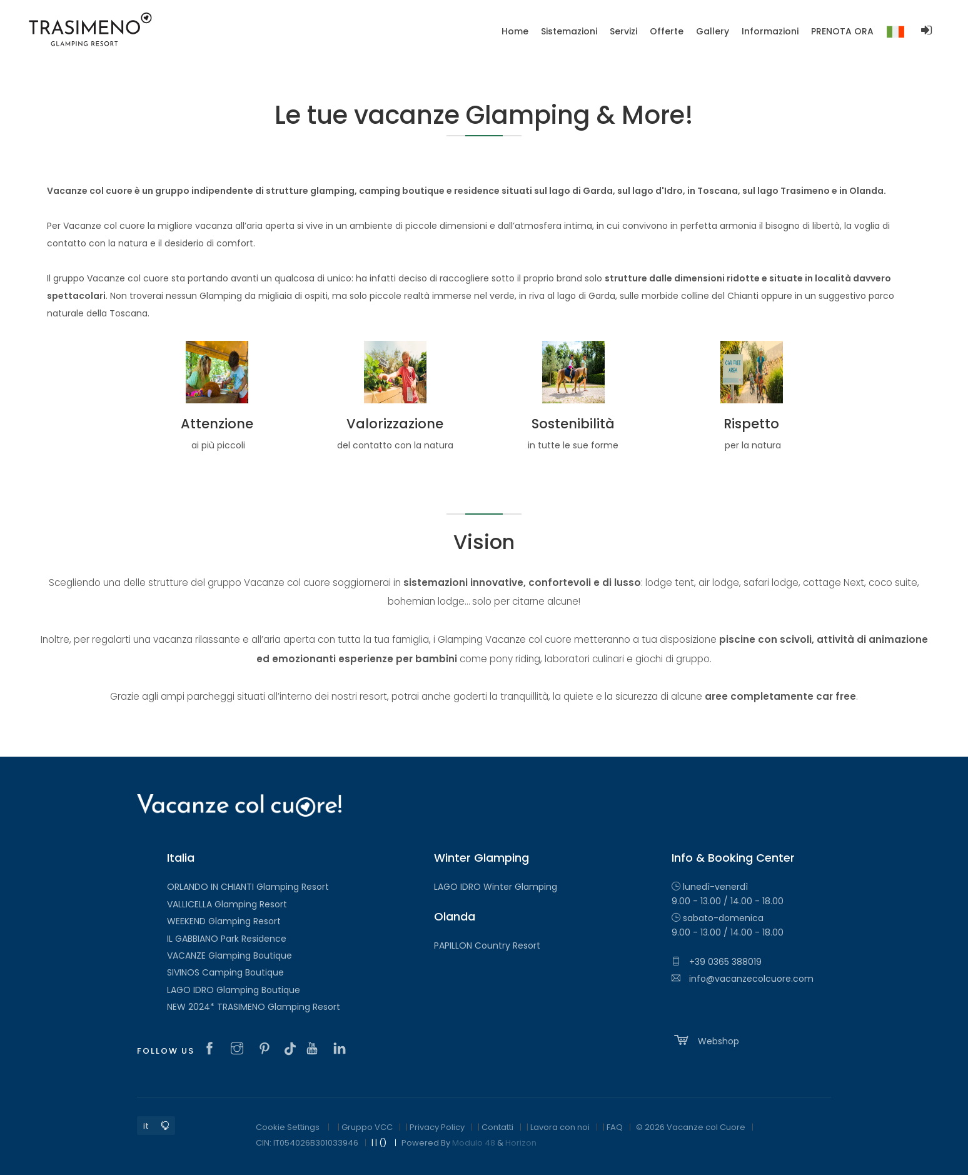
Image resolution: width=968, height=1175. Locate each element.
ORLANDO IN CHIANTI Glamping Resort (248, 886)
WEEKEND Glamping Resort (224, 921)
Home (515, 31)
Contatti (497, 1127)
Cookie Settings (288, 1127)
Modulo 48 (473, 1143)
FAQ (615, 1127)
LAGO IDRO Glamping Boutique (233, 990)
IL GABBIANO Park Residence (226, 938)
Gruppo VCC (367, 1127)
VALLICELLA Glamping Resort (227, 904)
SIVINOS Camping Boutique (225, 972)
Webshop (705, 1040)
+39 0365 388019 (717, 962)
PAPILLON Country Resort (487, 945)
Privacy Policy (437, 1127)
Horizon (521, 1143)
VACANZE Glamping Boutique (229, 955)
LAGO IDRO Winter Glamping (495, 886)
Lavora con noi (560, 1127)
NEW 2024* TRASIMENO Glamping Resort (253, 1007)
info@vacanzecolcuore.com (743, 978)
